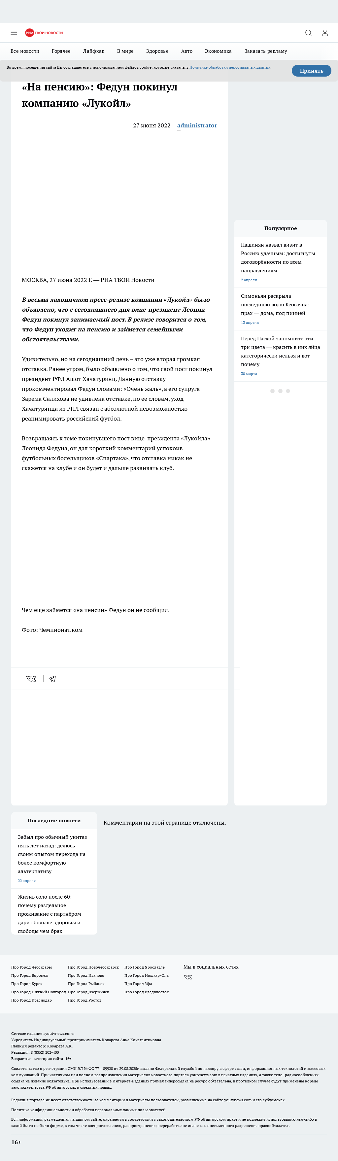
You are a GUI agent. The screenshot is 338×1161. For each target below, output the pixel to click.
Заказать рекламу (266, 51)
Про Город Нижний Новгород (38, 991)
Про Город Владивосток (146, 991)
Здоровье (157, 51)
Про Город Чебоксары (31, 967)
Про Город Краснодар (31, 1000)
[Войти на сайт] (324, 32)
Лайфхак (93, 51)
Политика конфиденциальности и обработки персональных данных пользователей (88, 1109)
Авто (186, 51)
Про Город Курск (26, 983)
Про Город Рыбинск (86, 983)
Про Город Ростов (84, 1000)
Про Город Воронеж (29, 975)
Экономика (218, 51)
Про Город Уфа (138, 983)
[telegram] (54, 678)
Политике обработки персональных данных (229, 67)
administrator (197, 125)
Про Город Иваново (86, 975)
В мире (125, 51)
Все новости (25, 51)
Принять (311, 70)
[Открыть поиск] (308, 32)
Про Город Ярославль (144, 967)
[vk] (32, 678)
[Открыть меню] (14, 32)
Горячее (61, 51)
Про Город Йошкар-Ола (146, 975)
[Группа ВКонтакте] (188, 977)
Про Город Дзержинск (88, 991)
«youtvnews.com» (59, 1033)
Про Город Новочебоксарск (93, 967)
